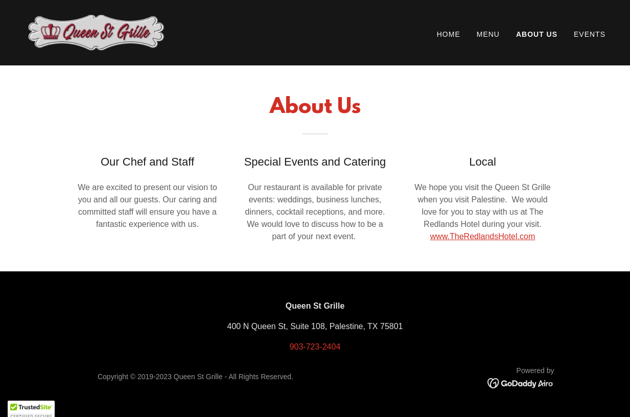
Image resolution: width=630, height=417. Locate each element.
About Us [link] (536, 34)
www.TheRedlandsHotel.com (482, 236)
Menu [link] (488, 34)
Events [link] (589, 34)
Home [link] (448, 34)
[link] (96, 32)
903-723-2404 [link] (315, 346)
